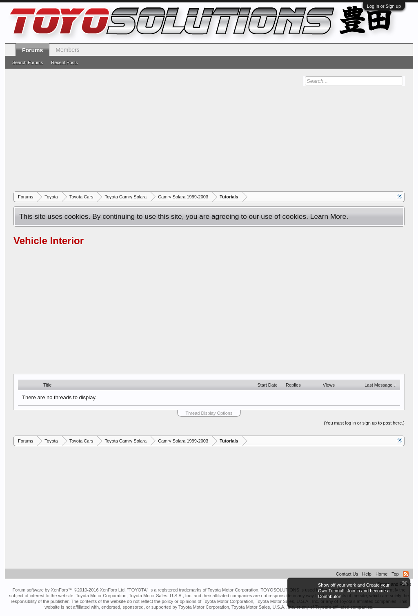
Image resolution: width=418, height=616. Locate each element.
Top (395, 574)
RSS (406, 574)
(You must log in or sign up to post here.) (364, 422)
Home (381, 574)
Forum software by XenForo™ (69, 589)
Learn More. (329, 216)
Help (366, 574)
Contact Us (347, 574)
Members (67, 50)
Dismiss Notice (404, 583)
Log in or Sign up (384, 6)
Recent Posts (64, 62)
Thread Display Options (209, 413)
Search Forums (27, 62)
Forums (32, 50)
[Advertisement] (209, 130)
